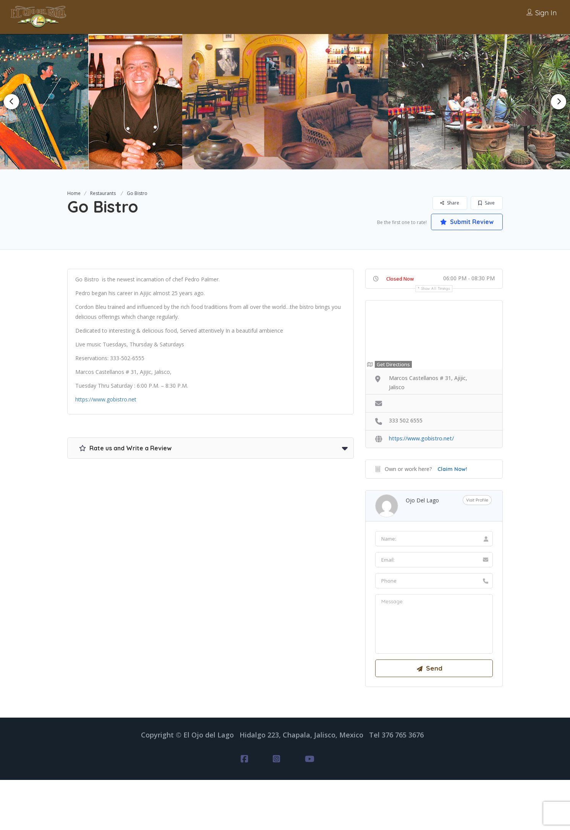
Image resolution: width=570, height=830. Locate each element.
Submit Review (467, 222)
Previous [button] (11, 101)
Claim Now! (452, 469)
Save (486, 203)
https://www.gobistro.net (105, 399)
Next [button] (558, 101)
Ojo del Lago (422, 500)
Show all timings (435, 288)
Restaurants (103, 193)
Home (74, 193)
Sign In (546, 12)
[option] (140, 101)
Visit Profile (477, 500)
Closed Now (400, 278)
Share (449, 203)
